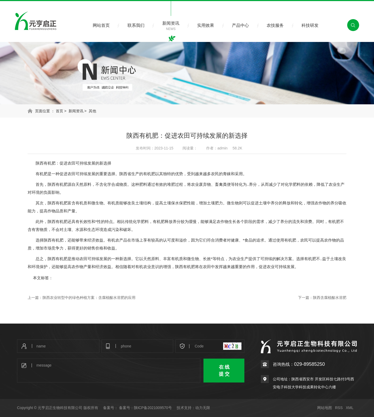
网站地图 (324, 408)
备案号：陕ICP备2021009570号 (145, 408)
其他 (92, 111)
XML (349, 408)
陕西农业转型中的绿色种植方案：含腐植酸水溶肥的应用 (88, 297)
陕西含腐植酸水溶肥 (329, 297)
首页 (59, 111)
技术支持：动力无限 (193, 408)
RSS (339, 408)
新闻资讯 (76, 111)
